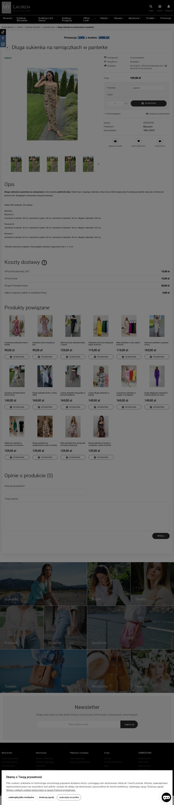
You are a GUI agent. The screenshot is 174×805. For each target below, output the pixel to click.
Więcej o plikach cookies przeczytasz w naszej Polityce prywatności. (41, 790)
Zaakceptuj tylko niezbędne (21, 797)
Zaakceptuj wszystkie (69, 797)
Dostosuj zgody (46, 797)
